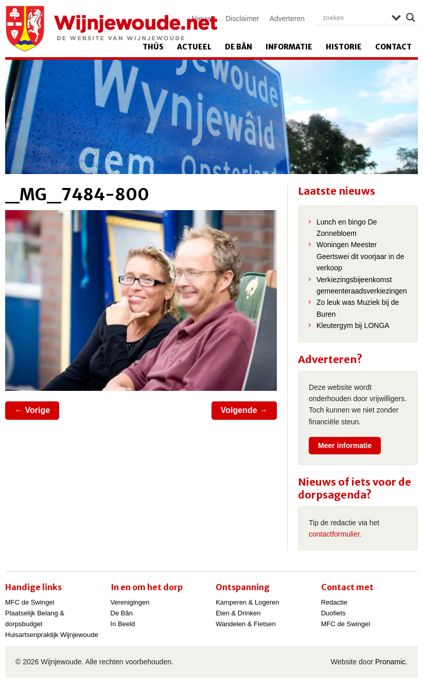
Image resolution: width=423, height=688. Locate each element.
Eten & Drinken (238, 613)
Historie (344, 46)
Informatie (289, 46)
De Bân (238, 46)
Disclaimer (242, 18)
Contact (393, 46)
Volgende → (244, 410)
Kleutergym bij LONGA (353, 325)
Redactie (334, 602)
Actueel (194, 46)
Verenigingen (130, 602)
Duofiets (333, 613)
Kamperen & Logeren (247, 602)
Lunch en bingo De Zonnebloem (346, 227)
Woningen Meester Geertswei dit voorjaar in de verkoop (360, 256)
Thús (153, 46)
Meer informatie (345, 445)
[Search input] (354, 17)
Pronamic (390, 662)
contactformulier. (335, 534)
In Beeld (123, 624)
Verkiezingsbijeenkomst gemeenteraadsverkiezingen (361, 285)
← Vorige (32, 410)
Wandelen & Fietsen (246, 624)
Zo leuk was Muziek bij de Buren (357, 308)
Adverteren (287, 18)
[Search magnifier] (410, 17)
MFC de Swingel (29, 602)
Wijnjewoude (111, 29)
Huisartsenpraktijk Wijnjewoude (51, 635)
